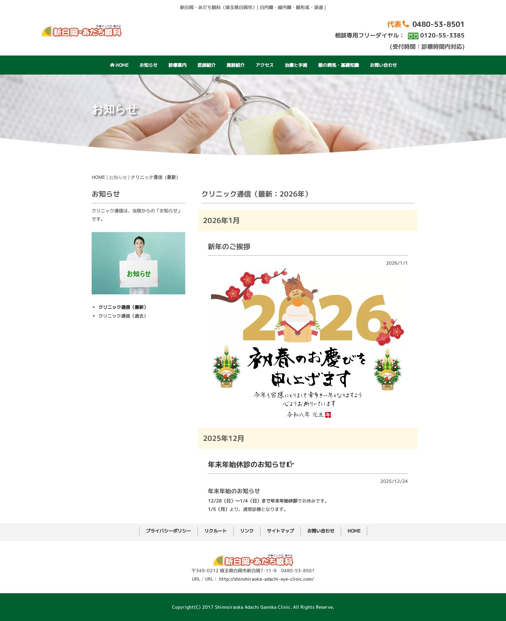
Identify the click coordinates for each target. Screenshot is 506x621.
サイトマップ (280, 531)
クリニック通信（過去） (123, 398)
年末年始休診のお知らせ (251, 509)
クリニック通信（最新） (123, 389)
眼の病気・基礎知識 (338, 65)
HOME (119, 65)
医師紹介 (206, 65)
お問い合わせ (383, 65)
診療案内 (177, 65)
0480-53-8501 (438, 24)
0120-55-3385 (442, 35)
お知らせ (148, 65)
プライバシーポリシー (168, 531)
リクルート (215, 531)
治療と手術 (296, 65)
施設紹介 (236, 65)
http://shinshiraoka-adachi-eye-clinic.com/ (266, 579)
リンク (247, 531)
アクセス (265, 65)
